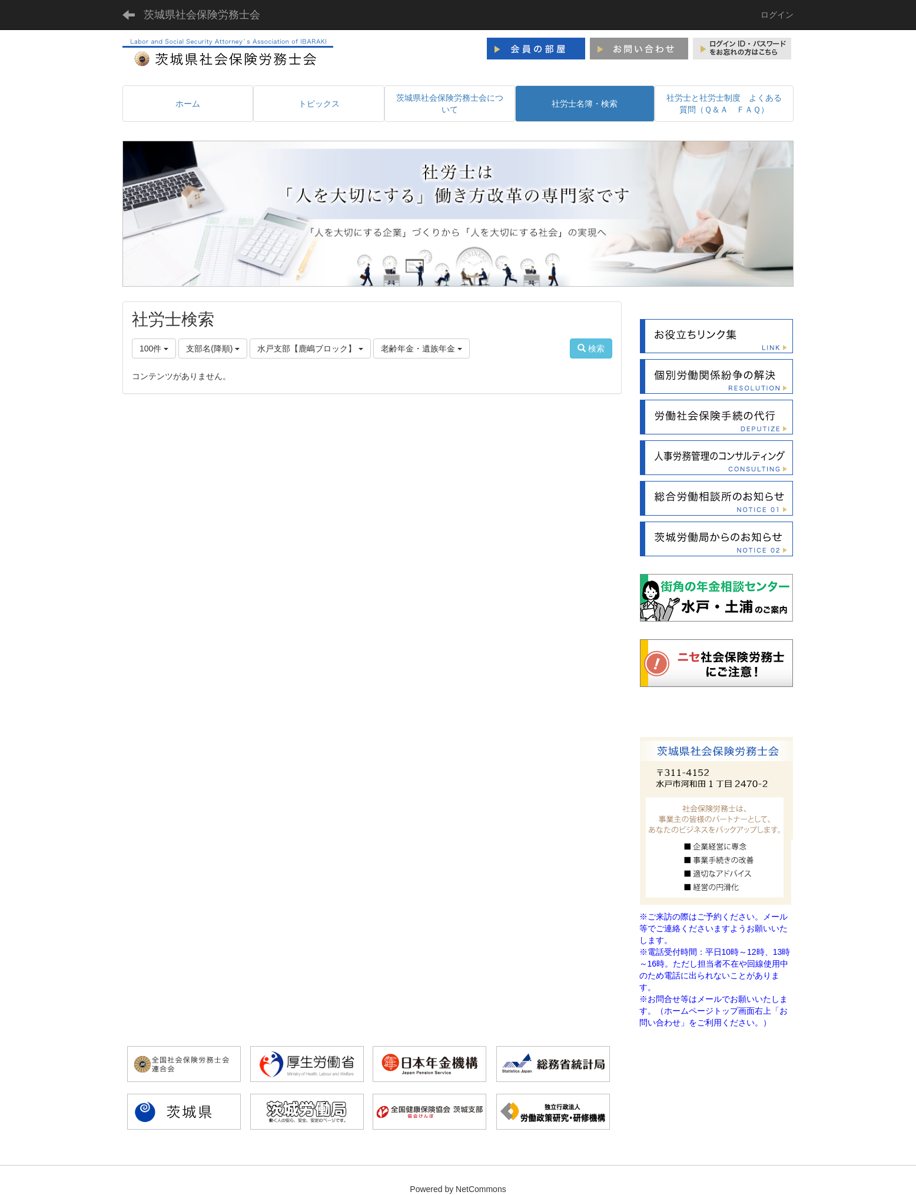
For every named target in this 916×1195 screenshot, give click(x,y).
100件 (154, 348)
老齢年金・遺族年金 (421, 348)
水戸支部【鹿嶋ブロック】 (310, 348)
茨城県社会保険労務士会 (202, 15)
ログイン (777, 14)
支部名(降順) (213, 348)
